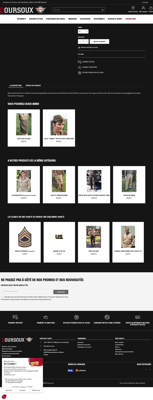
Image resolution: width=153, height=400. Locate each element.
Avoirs (117, 360)
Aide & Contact (133, 11)
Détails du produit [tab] (33, 99)
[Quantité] (83, 55)
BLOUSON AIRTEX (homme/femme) (24, 209)
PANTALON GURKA (129, 209)
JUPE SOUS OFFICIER (23, 152)
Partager (86, 67)
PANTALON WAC (94, 265)
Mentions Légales (16, 396)
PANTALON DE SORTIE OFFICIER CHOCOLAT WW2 (94, 209)
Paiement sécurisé (83, 357)
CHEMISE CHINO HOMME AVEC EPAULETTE (128, 265)
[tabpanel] (23, 142)
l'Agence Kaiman (140, 396)
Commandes (119, 357)
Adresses (118, 362)
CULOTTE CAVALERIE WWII (59, 209)
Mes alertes (119, 367)
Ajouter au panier (99, 55)
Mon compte (143, 11)
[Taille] (83, 45)
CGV (9, 396)
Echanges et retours (84, 360)
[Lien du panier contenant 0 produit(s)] (151, 8)
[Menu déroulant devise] (145, 2)
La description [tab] (15, 99)
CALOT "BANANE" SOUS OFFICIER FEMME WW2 (59, 152)
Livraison (80, 355)
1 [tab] (76, 165)
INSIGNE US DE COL (59, 265)
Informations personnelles (124, 364)
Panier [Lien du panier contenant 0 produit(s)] (151, 11)
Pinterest (91, 67)
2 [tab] (77, 223)
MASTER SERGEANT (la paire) (25, 265)
